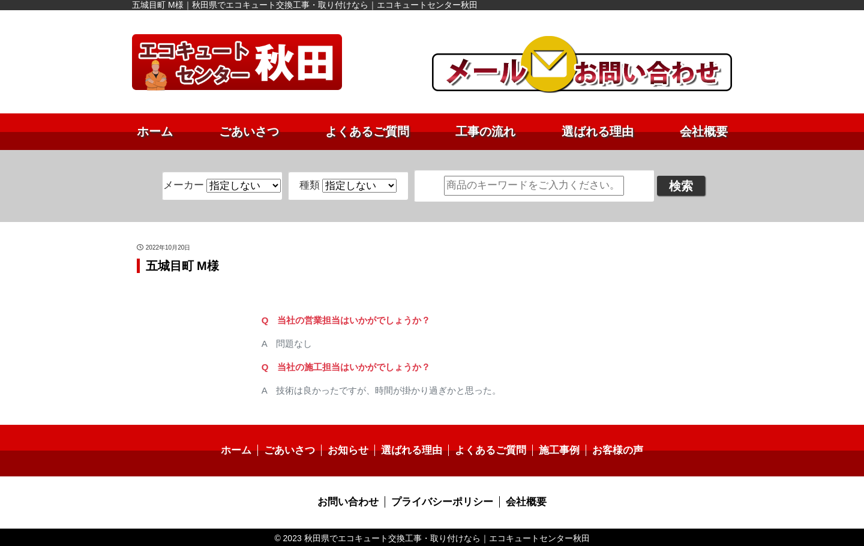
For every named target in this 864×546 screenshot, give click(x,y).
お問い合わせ (352, 501)
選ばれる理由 (598, 131)
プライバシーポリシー (442, 501)
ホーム (155, 131)
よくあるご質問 (367, 131)
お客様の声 (609, 450)
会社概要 (704, 131)
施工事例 (553, 450)
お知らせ (352, 450)
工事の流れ (485, 131)
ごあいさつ (249, 131)
